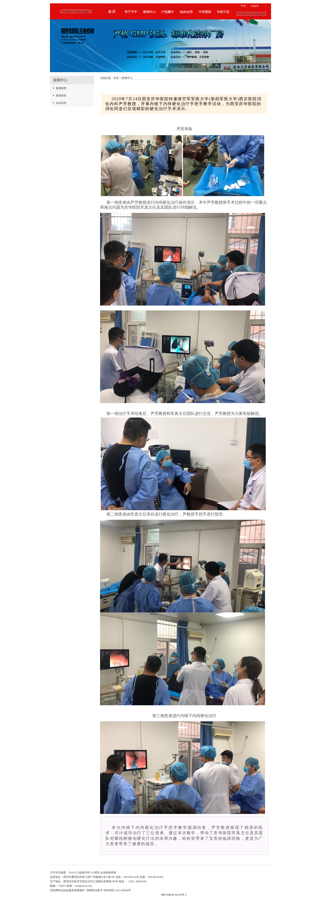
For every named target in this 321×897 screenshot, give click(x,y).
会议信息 (61, 102)
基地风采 (61, 95)
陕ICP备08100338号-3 (174, 894)
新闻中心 (127, 78)
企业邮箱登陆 (108, 872)
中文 (243, 5)
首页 (116, 78)
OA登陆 (94, 872)
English (255, 5)
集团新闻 (61, 88)
